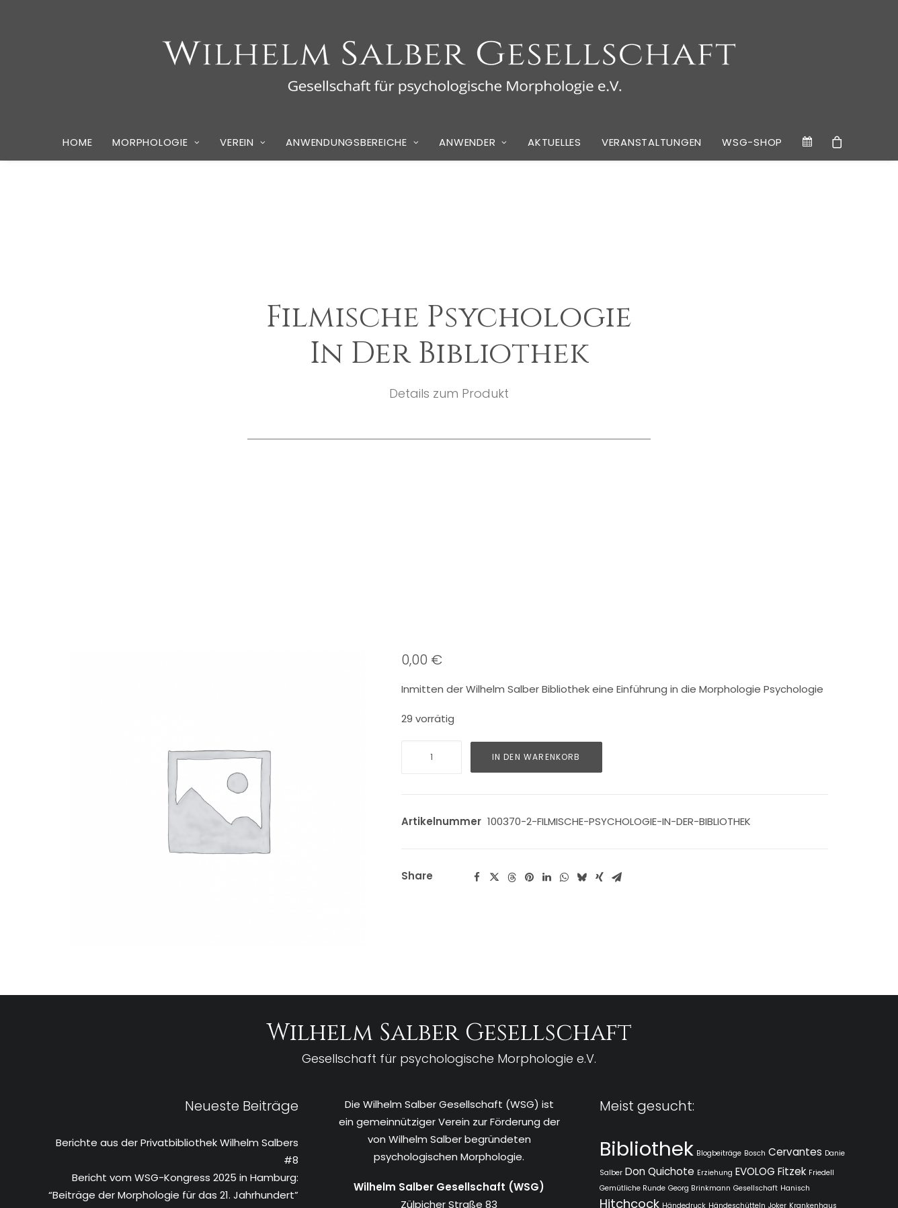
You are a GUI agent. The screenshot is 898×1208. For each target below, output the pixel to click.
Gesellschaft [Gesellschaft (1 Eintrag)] (755, 981)
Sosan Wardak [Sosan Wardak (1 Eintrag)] (715, 1059)
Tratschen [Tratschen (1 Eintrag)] (776, 1075)
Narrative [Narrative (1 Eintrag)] (786, 1022)
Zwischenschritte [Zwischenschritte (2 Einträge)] (681, 1125)
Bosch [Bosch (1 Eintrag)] (755, 946)
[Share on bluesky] (582, 670)
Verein (243, 142)
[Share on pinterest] (530, 670)
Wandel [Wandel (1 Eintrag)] (761, 1092)
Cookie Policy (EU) (493, 1182)
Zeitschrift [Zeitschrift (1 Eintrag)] (618, 1126)
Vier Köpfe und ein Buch (239, 1094)
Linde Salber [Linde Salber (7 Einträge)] (652, 1018)
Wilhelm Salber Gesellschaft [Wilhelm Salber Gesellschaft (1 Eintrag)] (754, 1110)
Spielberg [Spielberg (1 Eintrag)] (760, 1059)
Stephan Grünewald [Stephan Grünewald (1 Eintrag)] (815, 1059)
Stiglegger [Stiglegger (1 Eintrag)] (673, 1075)
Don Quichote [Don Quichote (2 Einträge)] (659, 964)
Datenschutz (420, 1182)
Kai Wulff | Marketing (642, 1182)
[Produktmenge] (431, 550)
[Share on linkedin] (547, 670)
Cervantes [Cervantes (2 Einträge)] (795, 945)
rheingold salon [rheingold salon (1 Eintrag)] (800, 1043)
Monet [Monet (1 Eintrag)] (756, 1022)
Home (77, 142)
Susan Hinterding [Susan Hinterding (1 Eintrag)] (725, 1075)
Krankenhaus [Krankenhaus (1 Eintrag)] (813, 999)
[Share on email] (617, 670)
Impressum (363, 1182)
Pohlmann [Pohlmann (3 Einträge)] (630, 1041)
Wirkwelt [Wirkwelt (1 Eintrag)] (822, 1110)
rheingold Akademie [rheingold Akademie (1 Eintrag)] (734, 1043)
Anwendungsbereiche (352, 142)
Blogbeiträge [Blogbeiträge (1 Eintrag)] (718, 946)
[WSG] (449, 61)
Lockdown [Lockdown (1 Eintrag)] (725, 1022)
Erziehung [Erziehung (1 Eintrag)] (715, 966)
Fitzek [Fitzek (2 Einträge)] (792, 964)
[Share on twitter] (495, 670)
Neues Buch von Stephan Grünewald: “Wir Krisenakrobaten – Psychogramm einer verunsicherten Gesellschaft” (195, 1059)
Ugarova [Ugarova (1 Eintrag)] (812, 1075)
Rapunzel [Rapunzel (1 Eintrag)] (679, 1043)
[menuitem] (77, 142)
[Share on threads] (512, 670)
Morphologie (156, 142)
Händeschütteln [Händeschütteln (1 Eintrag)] (737, 999)
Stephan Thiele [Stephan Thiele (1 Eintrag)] (626, 1075)
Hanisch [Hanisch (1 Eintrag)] (795, 981)
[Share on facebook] (477, 670)
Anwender (473, 142)
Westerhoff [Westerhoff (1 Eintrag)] (682, 1110)
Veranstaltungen (652, 142)
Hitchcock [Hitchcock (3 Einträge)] (629, 996)
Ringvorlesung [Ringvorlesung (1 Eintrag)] (625, 1059)
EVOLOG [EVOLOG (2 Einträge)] (755, 964)
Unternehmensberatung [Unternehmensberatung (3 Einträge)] (672, 1090)
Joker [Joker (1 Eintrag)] (777, 999)
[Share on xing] (599, 670)
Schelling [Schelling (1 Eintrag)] (669, 1059)
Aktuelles (554, 142)
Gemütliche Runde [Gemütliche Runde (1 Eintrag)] (632, 981)
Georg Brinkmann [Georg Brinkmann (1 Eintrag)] (699, 981)
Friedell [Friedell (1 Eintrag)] (821, 966)
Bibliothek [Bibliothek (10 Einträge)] (647, 941)
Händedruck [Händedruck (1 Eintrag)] (684, 999)
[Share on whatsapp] (565, 670)
